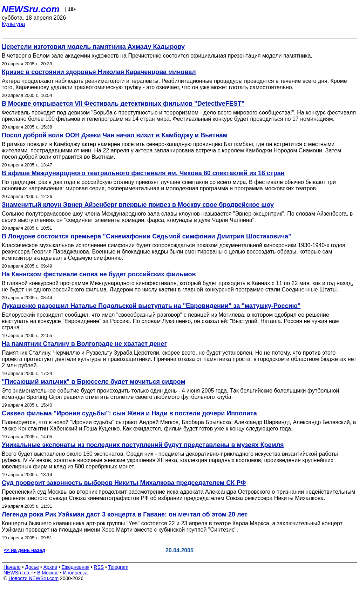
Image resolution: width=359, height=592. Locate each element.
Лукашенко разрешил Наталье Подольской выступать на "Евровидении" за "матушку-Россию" (151, 305)
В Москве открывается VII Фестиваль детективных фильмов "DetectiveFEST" (123, 103)
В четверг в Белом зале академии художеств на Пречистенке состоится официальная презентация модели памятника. (157, 56)
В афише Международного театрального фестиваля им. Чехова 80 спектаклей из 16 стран (143, 173)
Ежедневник (75, 567)
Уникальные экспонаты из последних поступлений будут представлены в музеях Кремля (143, 444)
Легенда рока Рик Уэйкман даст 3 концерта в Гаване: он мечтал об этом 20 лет (125, 514)
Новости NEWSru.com (33, 578)
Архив (50, 567)
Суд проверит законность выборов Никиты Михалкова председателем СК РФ (124, 482)
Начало (12, 567)
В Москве (48, 572)
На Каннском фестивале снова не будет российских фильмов (99, 274)
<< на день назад (24, 550)
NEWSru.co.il (18, 572)
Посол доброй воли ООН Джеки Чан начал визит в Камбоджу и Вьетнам (115, 135)
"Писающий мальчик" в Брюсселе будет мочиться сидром (93, 381)
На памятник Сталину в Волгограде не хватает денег (84, 343)
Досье (32, 567)
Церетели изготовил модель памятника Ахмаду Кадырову (93, 46)
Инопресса (75, 572)
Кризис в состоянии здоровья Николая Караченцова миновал (99, 71)
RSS (99, 567)
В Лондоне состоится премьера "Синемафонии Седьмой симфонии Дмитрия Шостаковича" (146, 236)
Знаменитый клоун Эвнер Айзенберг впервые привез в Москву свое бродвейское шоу (138, 204)
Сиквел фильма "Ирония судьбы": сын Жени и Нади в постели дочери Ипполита (129, 413)
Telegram (118, 567)
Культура (13, 24)
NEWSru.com (31, 9)
